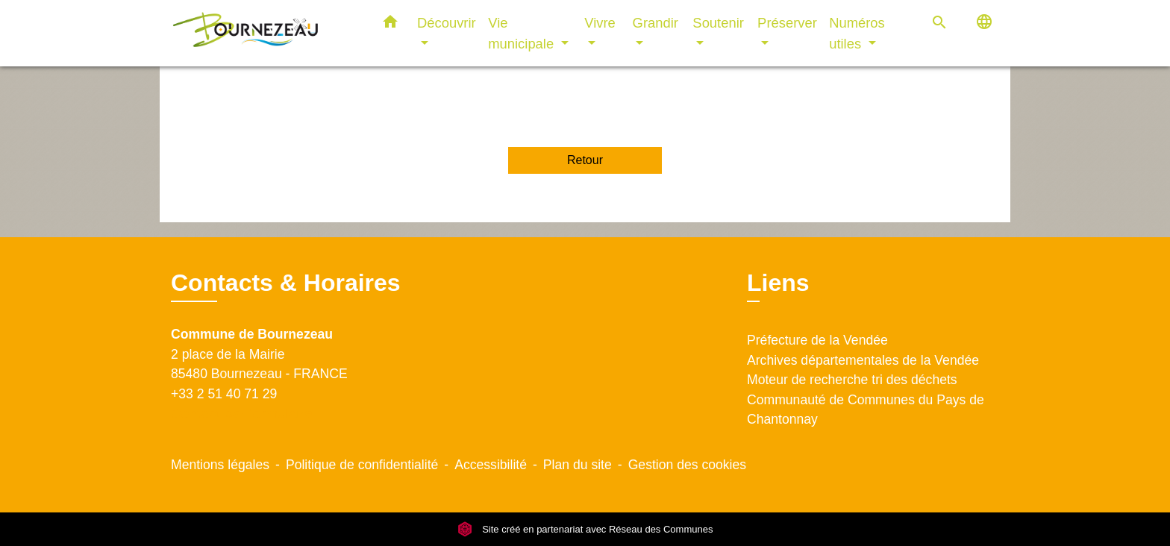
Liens (778, 282)
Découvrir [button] (446, 23)
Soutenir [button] (718, 23)
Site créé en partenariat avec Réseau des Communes (585, 529)
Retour (585, 160)
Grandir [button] (655, 23)
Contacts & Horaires (286, 282)
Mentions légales (220, 464)
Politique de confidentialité (362, 464)
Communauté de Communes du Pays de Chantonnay (865, 409)
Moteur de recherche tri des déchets (852, 379)
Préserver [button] (787, 23)
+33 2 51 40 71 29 (224, 393)
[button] (390, 25)
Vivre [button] (600, 23)
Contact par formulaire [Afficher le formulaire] (242, 413)
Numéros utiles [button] (857, 33)
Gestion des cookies (687, 464)
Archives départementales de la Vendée (863, 360)
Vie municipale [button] (522, 33)
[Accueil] (264, 33)
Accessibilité (490, 464)
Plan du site (577, 464)
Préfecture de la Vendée (817, 340)
